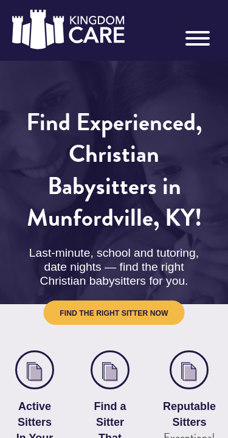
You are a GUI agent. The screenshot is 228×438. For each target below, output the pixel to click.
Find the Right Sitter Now (114, 277)
